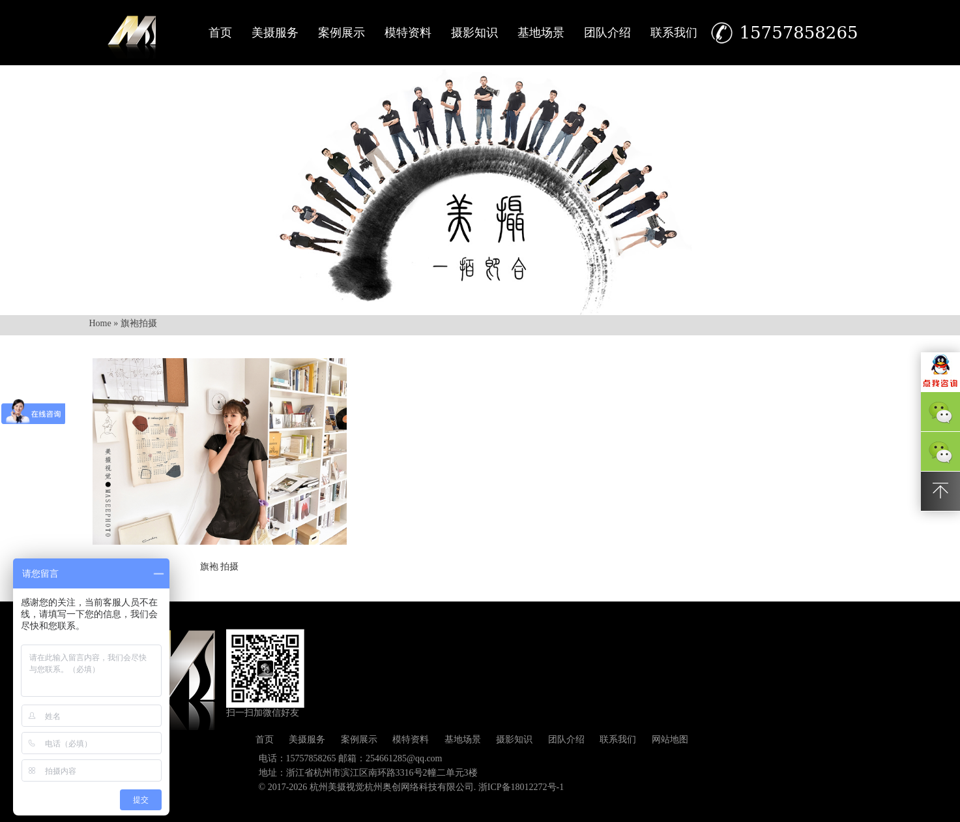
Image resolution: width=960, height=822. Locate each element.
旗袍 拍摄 (219, 566)
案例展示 (341, 32)
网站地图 (670, 739)
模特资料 (408, 32)
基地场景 (540, 32)
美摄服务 (275, 32)
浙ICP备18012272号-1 (521, 787)
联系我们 (673, 32)
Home (100, 323)
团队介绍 (607, 32)
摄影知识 (474, 32)
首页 (220, 32)
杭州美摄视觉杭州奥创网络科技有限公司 (392, 787)
